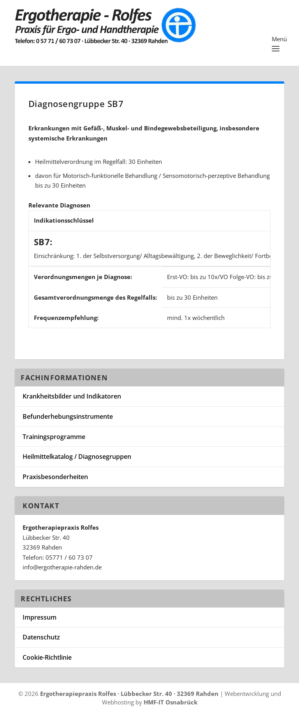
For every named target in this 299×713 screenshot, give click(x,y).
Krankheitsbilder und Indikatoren (72, 396)
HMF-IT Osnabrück (170, 702)
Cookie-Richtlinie (47, 657)
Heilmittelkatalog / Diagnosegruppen (77, 456)
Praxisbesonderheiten (55, 476)
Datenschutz (41, 637)
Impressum (39, 617)
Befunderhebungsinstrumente (68, 416)
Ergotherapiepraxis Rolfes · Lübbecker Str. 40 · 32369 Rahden (129, 693)
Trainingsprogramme (54, 436)
